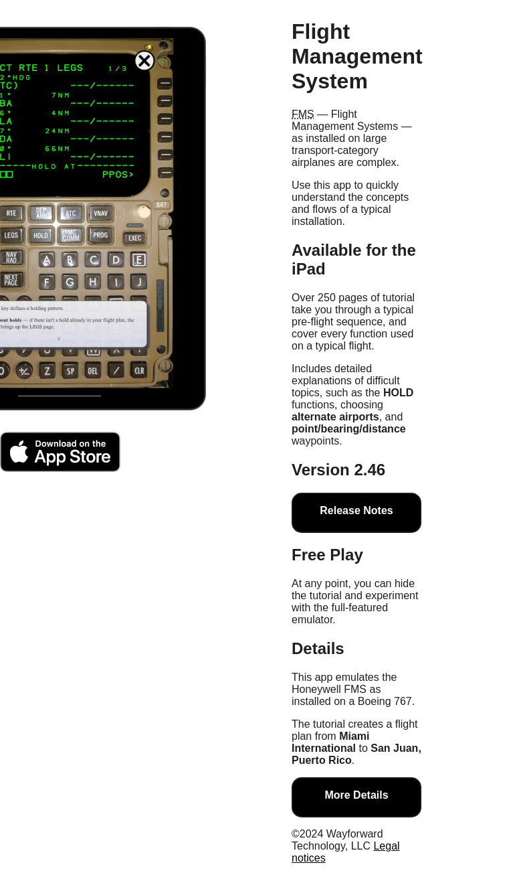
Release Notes (356, 510)
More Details (356, 795)
